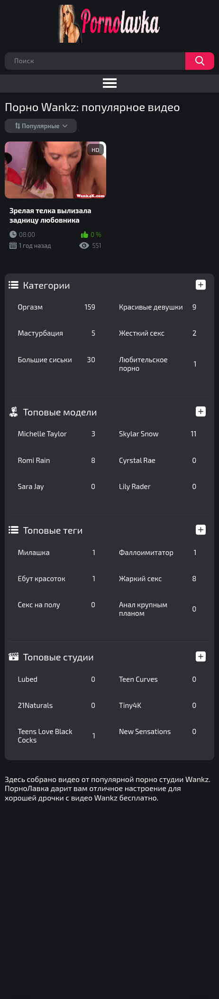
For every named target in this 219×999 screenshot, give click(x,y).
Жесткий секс (157, 333)
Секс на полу (56, 604)
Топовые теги (53, 530)
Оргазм (56, 306)
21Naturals (56, 705)
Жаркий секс (157, 578)
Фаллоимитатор (157, 552)
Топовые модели (60, 411)
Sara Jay (56, 486)
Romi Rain (56, 460)
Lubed (56, 679)
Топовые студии (58, 656)
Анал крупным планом (157, 608)
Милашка (56, 552)
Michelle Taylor (56, 433)
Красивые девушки (157, 306)
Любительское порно (157, 363)
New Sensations (157, 731)
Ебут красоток (56, 578)
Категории (46, 285)
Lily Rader (157, 486)
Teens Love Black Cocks (56, 735)
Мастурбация (56, 333)
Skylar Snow (157, 433)
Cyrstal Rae (157, 460)
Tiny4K (157, 705)
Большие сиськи (56, 359)
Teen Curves (157, 679)
